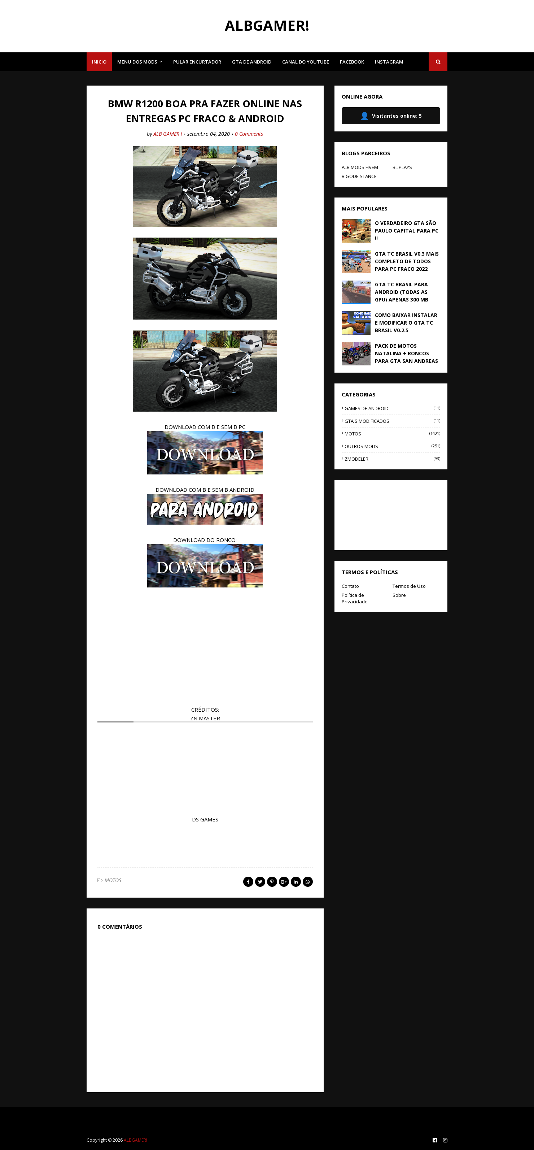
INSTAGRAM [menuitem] (389, 61)
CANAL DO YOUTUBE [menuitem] (305, 61)
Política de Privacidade (355, 598)
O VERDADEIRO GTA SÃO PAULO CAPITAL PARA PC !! (406, 231)
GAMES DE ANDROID (392, 408)
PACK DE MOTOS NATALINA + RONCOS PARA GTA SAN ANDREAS (406, 353)
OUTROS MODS (392, 446)
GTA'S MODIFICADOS (392, 421)
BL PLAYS (402, 167)
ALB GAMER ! (167, 133)
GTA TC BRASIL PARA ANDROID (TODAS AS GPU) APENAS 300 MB (401, 292)
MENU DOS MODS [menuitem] (137, 61)
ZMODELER (392, 459)
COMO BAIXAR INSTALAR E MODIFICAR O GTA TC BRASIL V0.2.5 (406, 323)
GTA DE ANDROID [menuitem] (251, 61)
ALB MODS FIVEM (360, 167)
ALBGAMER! (267, 25)
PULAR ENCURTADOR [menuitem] (197, 61)
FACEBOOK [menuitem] (352, 61)
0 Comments (249, 133)
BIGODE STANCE (359, 176)
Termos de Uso (409, 586)
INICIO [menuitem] (99, 61)
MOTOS (113, 880)
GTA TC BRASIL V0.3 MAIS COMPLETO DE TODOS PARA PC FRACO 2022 (407, 261)
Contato (350, 586)
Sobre (399, 595)
